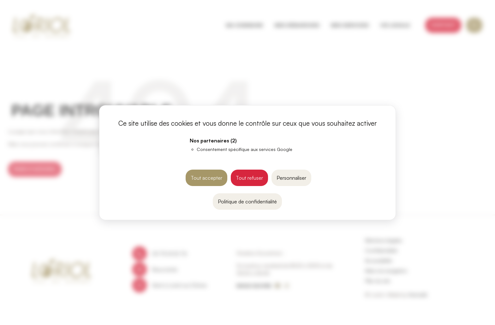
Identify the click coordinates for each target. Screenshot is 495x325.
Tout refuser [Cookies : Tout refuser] (249, 178)
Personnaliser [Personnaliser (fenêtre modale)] (291, 178)
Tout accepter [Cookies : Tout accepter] (206, 178)
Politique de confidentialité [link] (247, 201)
